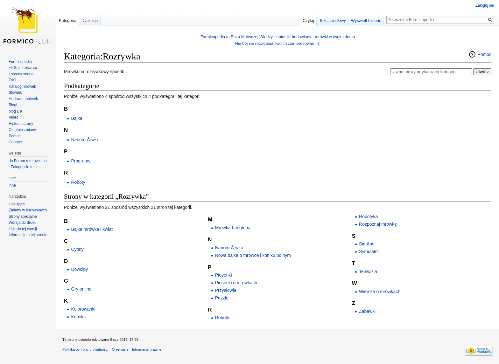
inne (12, 185)
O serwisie (120, 349)
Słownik (15, 92)
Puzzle (221, 297)
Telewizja (368, 271)
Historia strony (21, 123)
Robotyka (368, 216)
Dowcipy (79, 269)
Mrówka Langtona (232, 227)
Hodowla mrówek (23, 99)
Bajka (76, 118)
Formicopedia (20, 61)
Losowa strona (21, 74)
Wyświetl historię (366, 20)
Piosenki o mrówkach (236, 282)
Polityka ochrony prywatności (85, 349)
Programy (80, 160)
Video (13, 117)
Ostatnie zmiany (22, 129)
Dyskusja (89, 20)
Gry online (81, 289)
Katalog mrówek (22, 86)
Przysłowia (225, 290)
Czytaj (308, 20)
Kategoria (67, 20)
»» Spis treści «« (23, 67)
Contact (15, 142)
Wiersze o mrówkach (379, 291)
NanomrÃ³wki (84, 139)
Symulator (369, 251)
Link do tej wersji (23, 229)
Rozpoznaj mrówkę (378, 224)
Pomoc (484, 54)
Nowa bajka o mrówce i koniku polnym (253, 255)
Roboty (78, 182)
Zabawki (367, 311)
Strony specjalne (23, 216)
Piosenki (223, 275)
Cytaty (77, 249)
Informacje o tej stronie (28, 235)
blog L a (15, 111)
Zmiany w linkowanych (28, 210)
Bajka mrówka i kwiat (92, 229)
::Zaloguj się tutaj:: (24, 167)
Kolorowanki (83, 309)
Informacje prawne (146, 349)
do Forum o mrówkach (27, 161)
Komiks (78, 316)
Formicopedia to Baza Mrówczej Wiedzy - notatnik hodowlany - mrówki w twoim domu (277, 36)
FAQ (12, 80)
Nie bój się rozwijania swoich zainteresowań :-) (277, 43)
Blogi (13, 105)
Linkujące (17, 204)
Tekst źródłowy (332, 20)
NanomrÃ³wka (229, 247)
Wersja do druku (22, 222)
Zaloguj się (484, 5)
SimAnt (366, 243)
